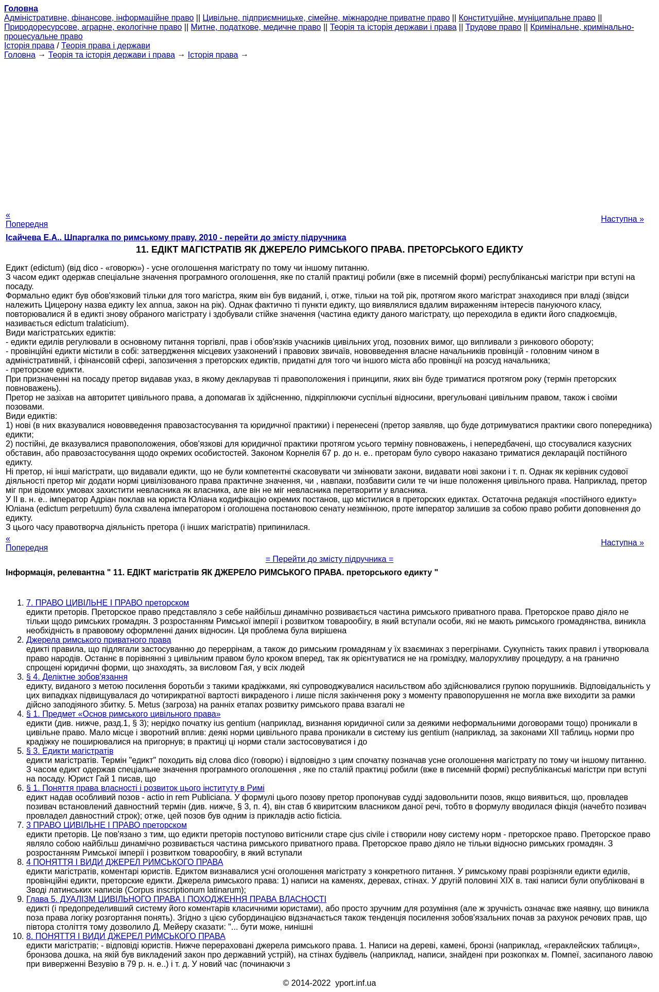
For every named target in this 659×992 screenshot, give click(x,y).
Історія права (29, 45)
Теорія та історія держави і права (393, 27)
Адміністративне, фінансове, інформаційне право (99, 17)
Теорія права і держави (105, 45)
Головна (20, 54)
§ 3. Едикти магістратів (69, 751)
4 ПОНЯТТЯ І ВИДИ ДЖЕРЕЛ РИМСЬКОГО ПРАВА (124, 862)
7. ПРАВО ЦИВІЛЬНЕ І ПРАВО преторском (107, 602)
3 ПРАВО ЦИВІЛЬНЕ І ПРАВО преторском (106, 825)
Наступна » (622, 219)
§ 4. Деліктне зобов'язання (77, 676)
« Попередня (27, 219)
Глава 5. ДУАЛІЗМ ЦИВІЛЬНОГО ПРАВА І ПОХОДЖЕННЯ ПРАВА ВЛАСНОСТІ (176, 899)
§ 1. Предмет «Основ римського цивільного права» (123, 714)
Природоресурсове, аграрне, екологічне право (93, 27)
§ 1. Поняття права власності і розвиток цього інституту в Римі (145, 788)
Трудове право (493, 27)
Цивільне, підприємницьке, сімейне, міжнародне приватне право (326, 17)
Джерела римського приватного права (98, 639)
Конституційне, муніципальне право (527, 17)
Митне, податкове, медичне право (256, 27)
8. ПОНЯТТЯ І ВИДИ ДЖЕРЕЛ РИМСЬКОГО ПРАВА (126, 936)
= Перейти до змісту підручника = (330, 559)
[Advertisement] (329, 132)
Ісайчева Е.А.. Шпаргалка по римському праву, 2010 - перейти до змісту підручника (176, 237)
